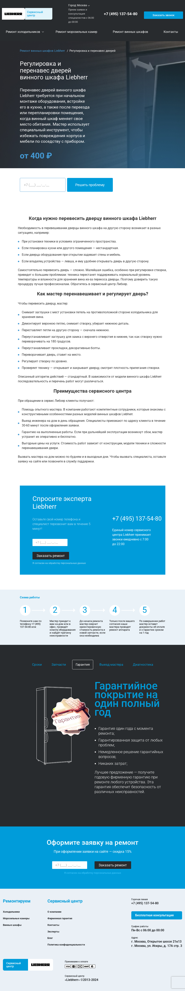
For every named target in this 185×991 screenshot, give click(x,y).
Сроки (37, 664)
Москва (82, 5)
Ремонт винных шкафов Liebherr (43, 51)
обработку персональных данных (67, 563)
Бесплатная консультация (154, 915)
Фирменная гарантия (63, 918)
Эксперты (54, 931)
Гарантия (83, 664)
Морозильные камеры (19, 918)
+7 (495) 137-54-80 (121, 14)
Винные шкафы (14, 925)
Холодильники (13, 911)
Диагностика (143, 664)
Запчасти (59, 664)
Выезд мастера (111, 664)
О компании (56, 911)
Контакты (54, 925)
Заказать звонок (163, 14)
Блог (50, 938)
